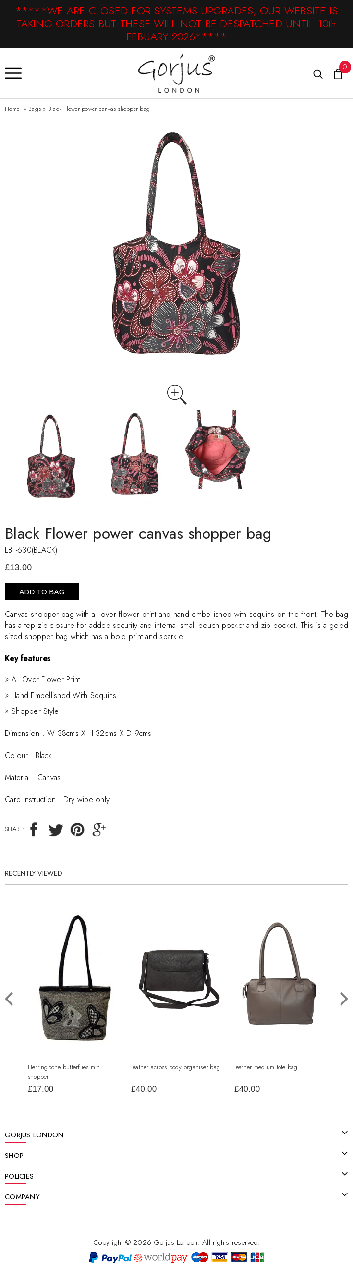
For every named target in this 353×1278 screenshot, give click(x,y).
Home (12, 109)
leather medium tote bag (266, 1067)
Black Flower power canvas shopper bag (99, 109)
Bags (34, 109)
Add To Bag (41, 592)
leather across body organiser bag (175, 1067)
